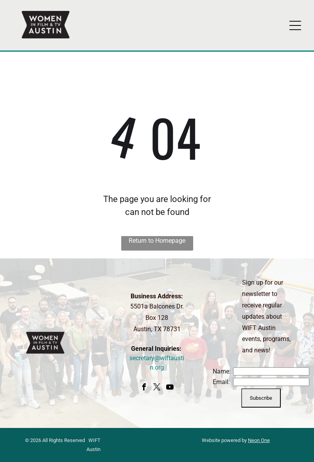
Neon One (259, 440)
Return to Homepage (157, 240)
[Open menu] (295, 25)
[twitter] (156, 388)
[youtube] (169, 388)
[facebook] (143, 388)
